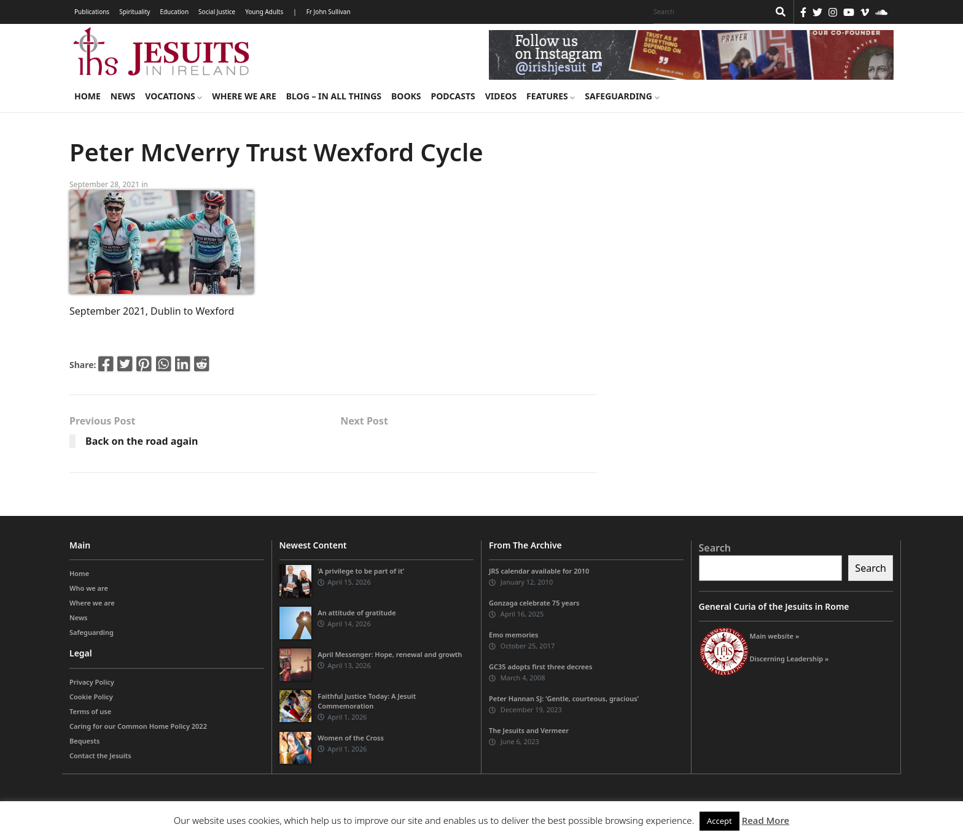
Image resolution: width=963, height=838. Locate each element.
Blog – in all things (333, 96)
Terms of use (90, 711)
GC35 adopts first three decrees (540, 666)
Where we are (244, 96)
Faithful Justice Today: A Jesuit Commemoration (367, 700)
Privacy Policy (91, 681)
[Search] (708, 11)
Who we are (88, 588)
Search (715, 548)
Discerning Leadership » (789, 658)
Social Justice (216, 11)
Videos (501, 96)
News (123, 96)
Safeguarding (622, 96)
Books (406, 96)
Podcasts (453, 96)
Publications (91, 11)
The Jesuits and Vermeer (529, 730)
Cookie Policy (91, 696)
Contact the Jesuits (100, 755)
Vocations (173, 96)
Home (87, 96)
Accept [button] (719, 820)
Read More (765, 820)
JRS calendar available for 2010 (539, 570)
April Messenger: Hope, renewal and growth (390, 654)
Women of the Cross (351, 737)
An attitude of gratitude (357, 612)
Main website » (775, 635)
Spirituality (134, 11)
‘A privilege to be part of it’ (361, 570)
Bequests (84, 740)
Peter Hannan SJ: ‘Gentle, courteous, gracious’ (564, 698)
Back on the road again (141, 441)
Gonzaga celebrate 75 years (534, 602)
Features (550, 96)
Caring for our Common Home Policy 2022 (138, 726)
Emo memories (513, 634)
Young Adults (264, 11)
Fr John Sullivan (328, 11)
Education (174, 11)
